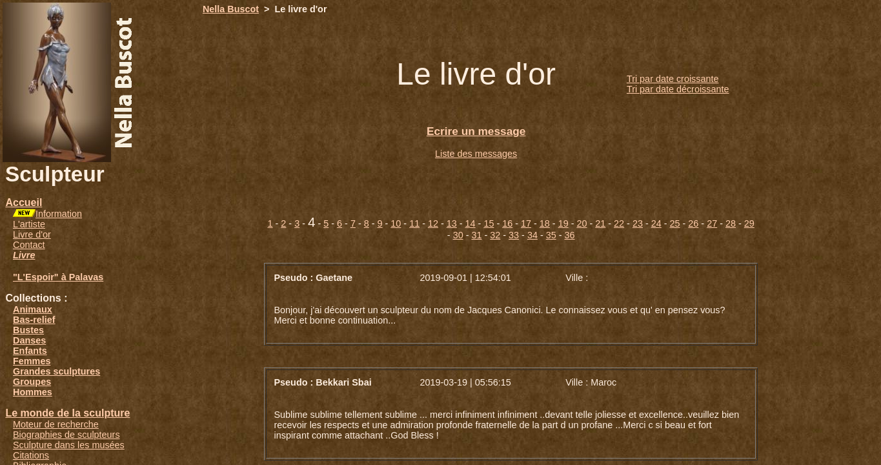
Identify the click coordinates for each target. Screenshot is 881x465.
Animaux (32, 309)
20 (581, 223)
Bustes (28, 330)
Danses (29, 340)
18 (545, 223)
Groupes (32, 382)
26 (693, 223)
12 (433, 223)
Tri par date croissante (673, 79)
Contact (29, 245)
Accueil (23, 202)
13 (452, 223)
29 (749, 223)
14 (470, 223)
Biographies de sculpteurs (66, 434)
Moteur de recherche (56, 424)
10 (395, 223)
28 (730, 223)
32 (495, 235)
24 (656, 223)
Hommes (32, 392)
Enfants (30, 351)
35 (551, 235)
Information (58, 214)
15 (488, 223)
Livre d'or (32, 234)
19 (563, 223)
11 (414, 223)
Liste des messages (476, 154)
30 (458, 235)
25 (675, 223)
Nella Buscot (231, 9)
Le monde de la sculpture (67, 413)
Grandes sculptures (56, 371)
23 (638, 223)
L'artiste (29, 224)
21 (600, 223)
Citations (31, 455)
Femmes (31, 361)
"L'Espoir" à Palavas (58, 277)
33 (514, 235)
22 (619, 223)
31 (476, 235)
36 (570, 235)
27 (712, 223)
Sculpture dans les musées (69, 445)
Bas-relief (34, 320)
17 (526, 223)
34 (532, 235)
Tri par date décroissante (678, 89)
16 (507, 223)
